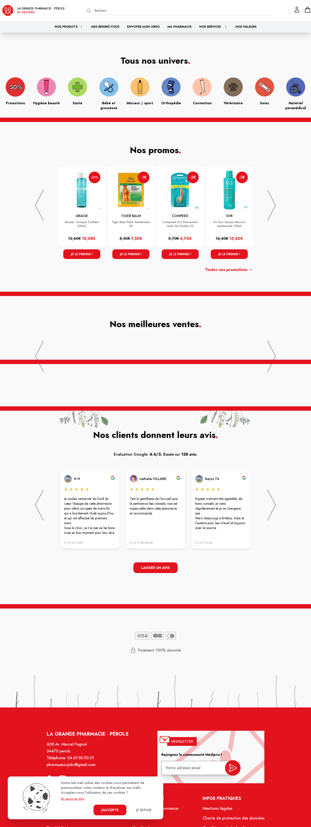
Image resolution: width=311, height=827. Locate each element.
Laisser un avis (155, 568)
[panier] (307, 9)
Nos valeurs (245, 27)
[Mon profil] (297, 9)
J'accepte (110, 810)
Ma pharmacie (179, 27)
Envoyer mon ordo (143, 27)
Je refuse (144, 810)
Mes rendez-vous (105, 27)
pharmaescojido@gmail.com (73, 768)
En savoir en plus (73, 799)
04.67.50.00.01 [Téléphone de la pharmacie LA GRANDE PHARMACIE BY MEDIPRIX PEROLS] (83, 761)
